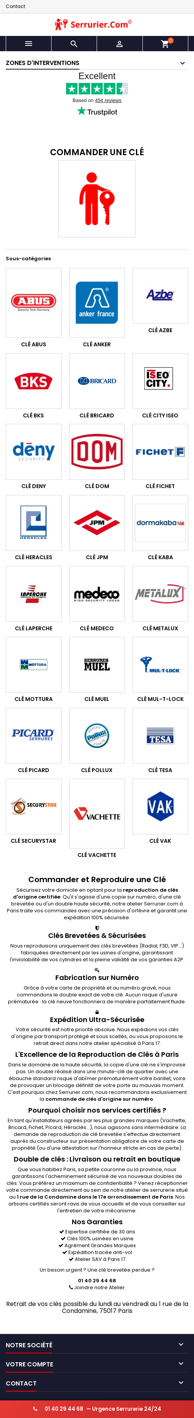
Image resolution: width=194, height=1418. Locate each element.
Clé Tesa (160, 770)
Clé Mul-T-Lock (160, 699)
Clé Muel (96, 699)
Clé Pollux (97, 770)
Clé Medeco (97, 628)
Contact (15, 6)
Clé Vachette (97, 855)
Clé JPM (97, 557)
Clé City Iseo (160, 415)
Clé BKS (33, 415)
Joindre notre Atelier (97, 1287)
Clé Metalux (160, 628)
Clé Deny (33, 486)
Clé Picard (33, 770)
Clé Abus (33, 344)
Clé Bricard (96, 415)
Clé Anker (97, 344)
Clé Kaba (160, 557)
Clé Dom (97, 486)
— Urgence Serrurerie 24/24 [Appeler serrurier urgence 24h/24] (97, 1409)
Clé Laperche (33, 628)
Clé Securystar (33, 841)
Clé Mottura (34, 699)
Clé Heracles (33, 557)
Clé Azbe (160, 330)
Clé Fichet (160, 486)
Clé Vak (160, 841)
